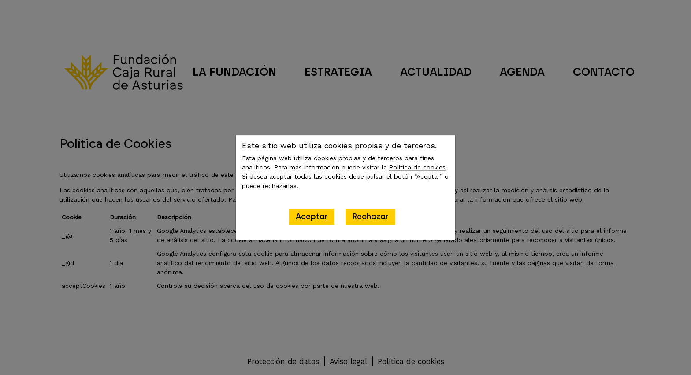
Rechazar (370, 216)
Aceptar (312, 216)
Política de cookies (417, 167)
